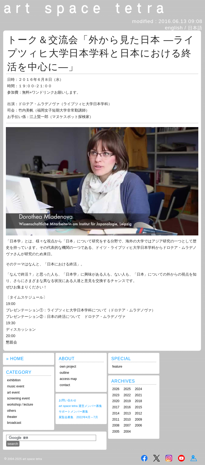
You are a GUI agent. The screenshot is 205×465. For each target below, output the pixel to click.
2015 (138, 407)
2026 (116, 389)
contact (65, 385)
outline (64, 373)
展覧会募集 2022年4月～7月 (78, 417)
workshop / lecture (20, 404)
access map (68, 379)
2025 (127, 389)
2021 (138, 395)
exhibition (14, 380)
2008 (116, 425)
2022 (127, 395)
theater (12, 417)
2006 (138, 425)
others (11, 411)
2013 (127, 413)
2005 (116, 431)
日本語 (195, 28)
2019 (127, 401)
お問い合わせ (67, 400)
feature (117, 366)
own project (68, 366)
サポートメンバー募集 (73, 411)
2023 (116, 395)
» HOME (15, 358)
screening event (18, 398)
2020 (116, 401)
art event (13, 392)
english (174, 28)
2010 (127, 419)
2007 (127, 425)
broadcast (14, 423)
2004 (127, 431)
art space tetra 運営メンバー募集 (80, 405)
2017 (116, 407)
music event (15, 386)
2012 (138, 413)
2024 (138, 389)
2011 (116, 419)
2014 (116, 413)
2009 (138, 419)
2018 (138, 401)
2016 (127, 407)
